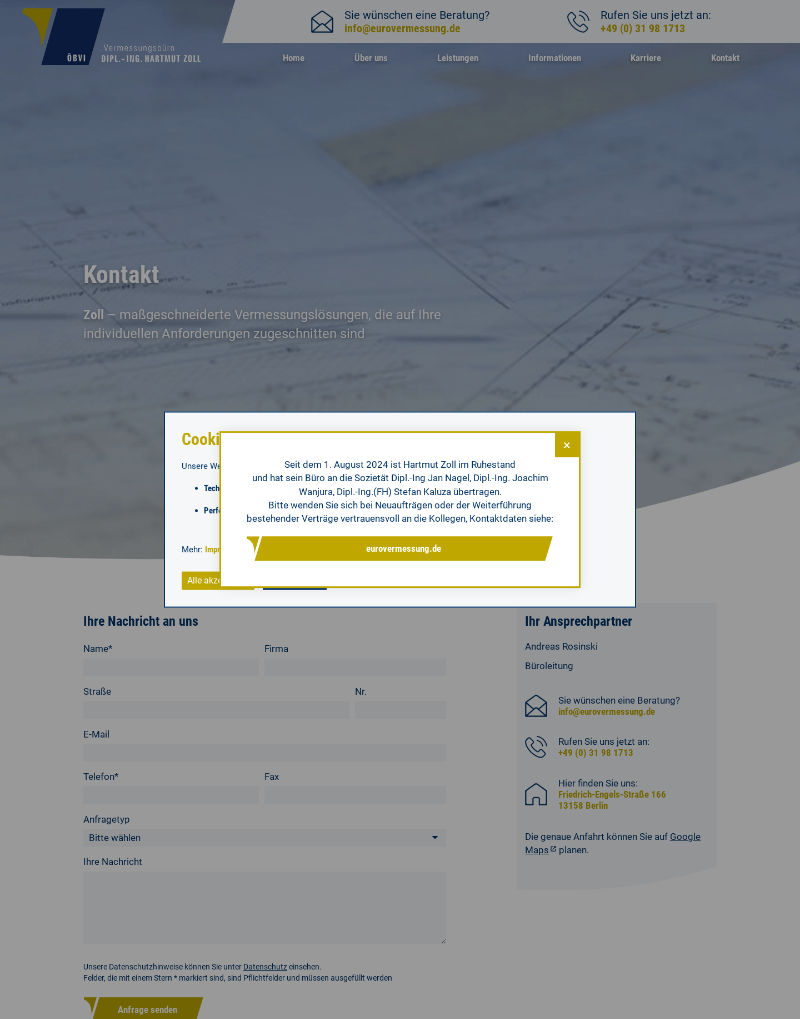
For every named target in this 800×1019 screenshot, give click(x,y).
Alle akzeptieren (218, 580)
